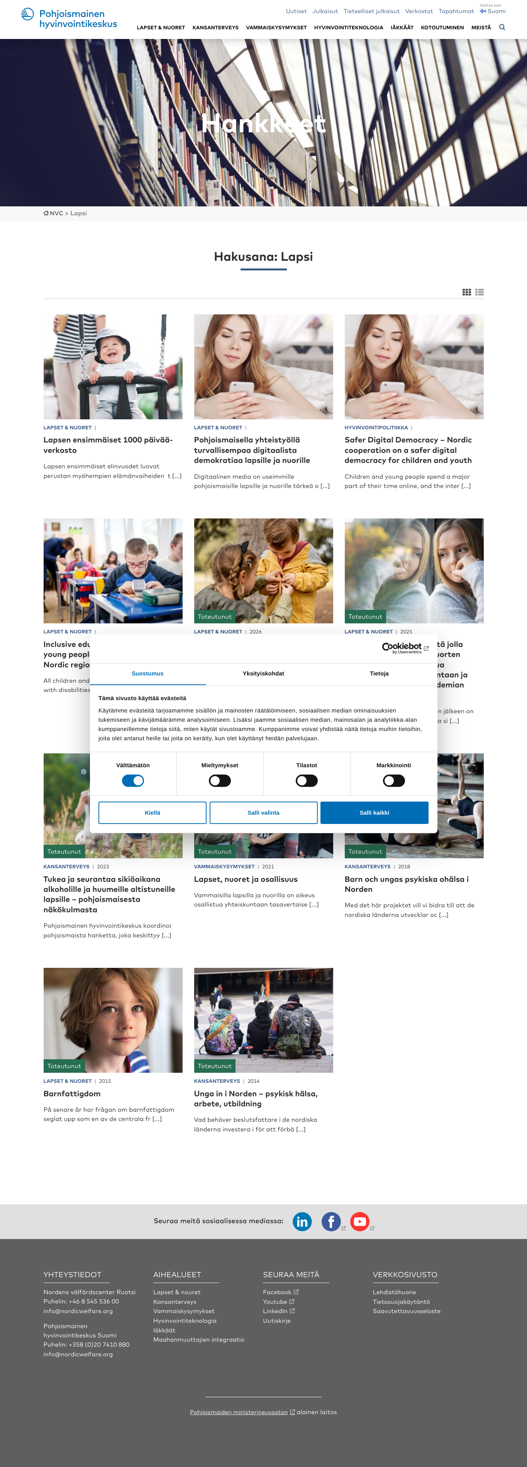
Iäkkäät (402, 27)
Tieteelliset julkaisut (372, 11)
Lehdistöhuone (395, 1291)
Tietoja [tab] (379, 673)
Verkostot (419, 11)
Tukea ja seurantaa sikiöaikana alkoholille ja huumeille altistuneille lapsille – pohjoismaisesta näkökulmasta (108, 893)
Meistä (481, 27)
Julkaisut (325, 11)
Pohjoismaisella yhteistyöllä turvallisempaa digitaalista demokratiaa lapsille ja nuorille (257, 449)
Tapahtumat (456, 11)
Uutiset (296, 11)
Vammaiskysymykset (276, 27)
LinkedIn (275, 1310)
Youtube (275, 1300)
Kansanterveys (216, 27)
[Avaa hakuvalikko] (502, 27)
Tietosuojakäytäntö (402, 1300)
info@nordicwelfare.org (79, 1310)
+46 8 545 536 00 (94, 1300)
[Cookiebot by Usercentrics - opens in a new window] (395, 648)
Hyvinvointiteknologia (348, 27)
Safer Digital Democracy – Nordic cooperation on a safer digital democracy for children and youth (414, 449)
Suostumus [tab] (148, 673)
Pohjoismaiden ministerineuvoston (239, 1410)
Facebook (277, 1291)
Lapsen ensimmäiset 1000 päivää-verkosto (97, 443)
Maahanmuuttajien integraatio (200, 1338)
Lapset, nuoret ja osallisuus (250, 877)
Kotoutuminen (442, 27)
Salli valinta (263, 813)
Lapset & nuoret (161, 27)
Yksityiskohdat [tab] (263, 673)
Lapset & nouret (177, 1291)
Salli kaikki (375, 813)
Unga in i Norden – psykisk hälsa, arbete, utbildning (261, 1097)
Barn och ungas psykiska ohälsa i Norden (412, 882)
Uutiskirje (277, 1319)
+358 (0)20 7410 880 (100, 1343)
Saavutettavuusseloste (408, 1310)
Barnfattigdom (75, 1092)
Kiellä (152, 813)
